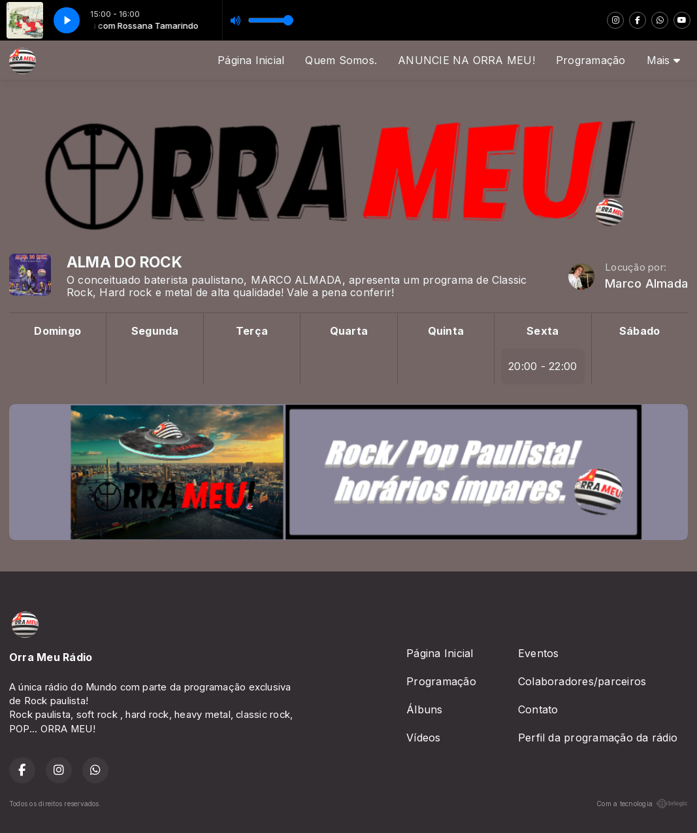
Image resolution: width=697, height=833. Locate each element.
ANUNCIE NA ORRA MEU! (466, 60)
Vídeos (423, 737)
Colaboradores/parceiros (582, 681)
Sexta (543, 330)
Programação (591, 60)
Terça (252, 330)
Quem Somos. (341, 60)
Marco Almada (646, 283)
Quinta (446, 330)
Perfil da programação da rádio (597, 737)
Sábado (639, 330)
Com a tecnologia (642, 803)
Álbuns (424, 709)
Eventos (538, 653)
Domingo (57, 330)
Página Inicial (251, 60)
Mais (663, 60)
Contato (538, 709)
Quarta (349, 330)
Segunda (155, 330)
